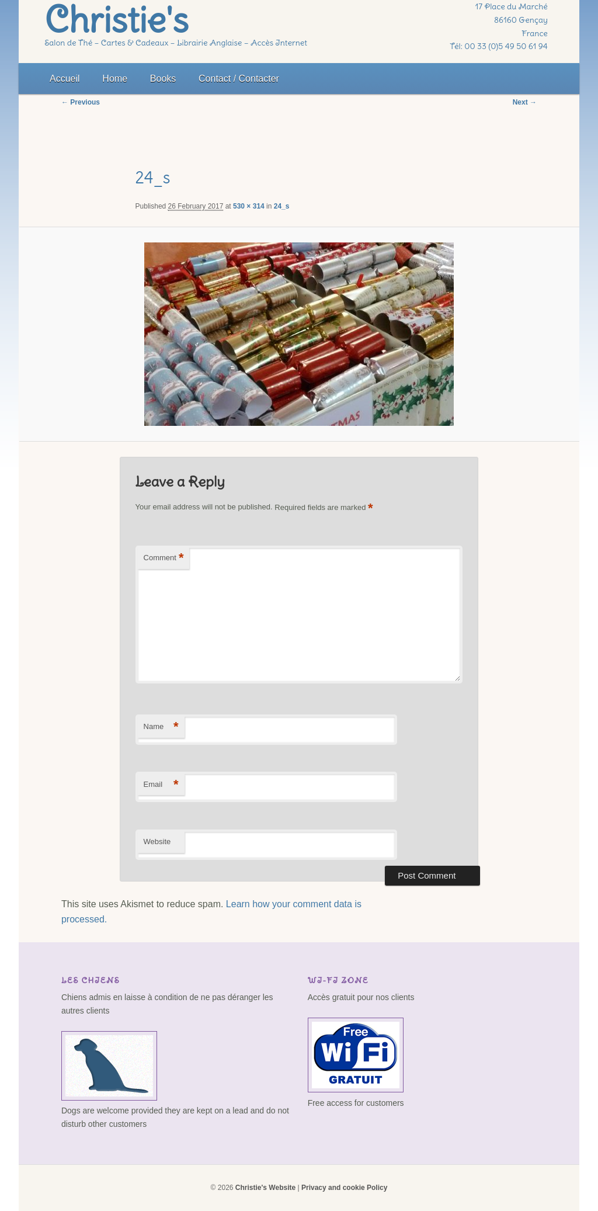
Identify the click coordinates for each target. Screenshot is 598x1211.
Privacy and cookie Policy (344, 1188)
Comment (164, 558)
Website (157, 841)
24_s (282, 206)
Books (163, 79)
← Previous (80, 102)
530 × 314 (249, 206)
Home (114, 79)
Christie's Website (265, 1188)
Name (161, 727)
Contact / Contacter (239, 79)
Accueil (65, 79)
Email (161, 784)
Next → (525, 102)
